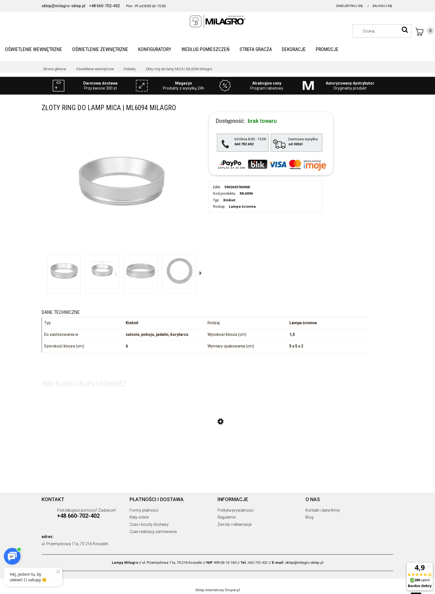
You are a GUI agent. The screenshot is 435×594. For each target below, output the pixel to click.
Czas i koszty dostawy (149, 524)
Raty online (139, 517)
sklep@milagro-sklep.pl (63, 6)
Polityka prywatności (236, 510)
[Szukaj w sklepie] (384, 31)
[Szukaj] (404, 29)
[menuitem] (33, 49)
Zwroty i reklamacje (235, 524)
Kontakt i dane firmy (322, 510)
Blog (309, 517)
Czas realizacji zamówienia (153, 531)
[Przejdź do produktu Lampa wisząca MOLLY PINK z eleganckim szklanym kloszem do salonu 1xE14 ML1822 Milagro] (217, 448)
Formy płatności (144, 510)
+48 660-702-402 (104, 6)
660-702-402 (258, 562)
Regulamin (227, 517)
